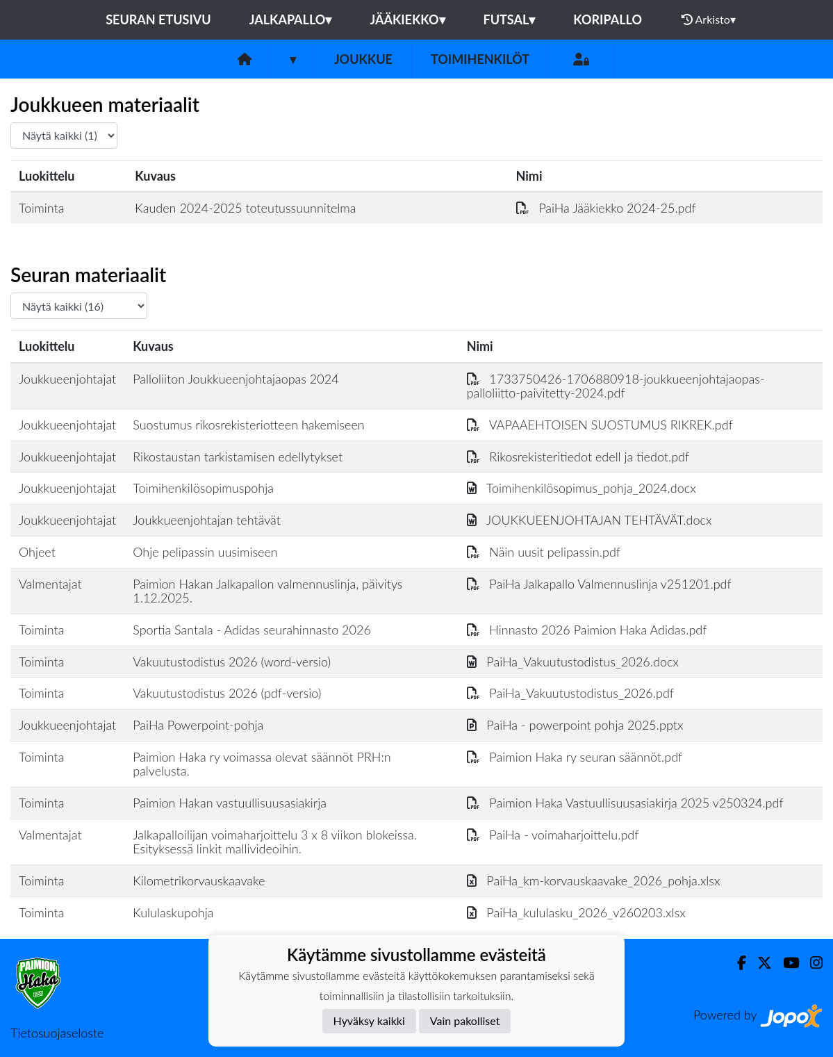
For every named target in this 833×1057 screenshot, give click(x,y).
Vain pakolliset (465, 1020)
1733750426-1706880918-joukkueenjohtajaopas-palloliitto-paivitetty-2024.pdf (616, 386)
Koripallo (607, 19)
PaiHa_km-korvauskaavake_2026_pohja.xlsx (593, 880)
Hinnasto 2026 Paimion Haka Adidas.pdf (587, 629)
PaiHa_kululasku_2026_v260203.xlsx (576, 912)
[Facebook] (736, 963)
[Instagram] (811, 963)
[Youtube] (785, 963)
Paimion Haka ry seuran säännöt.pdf (575, 756)
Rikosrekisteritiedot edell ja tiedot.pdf (578, 456)
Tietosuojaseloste (57, 1032)
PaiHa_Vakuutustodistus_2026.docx (573, 661)
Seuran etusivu (158, 19)
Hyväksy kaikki (369, 1020)
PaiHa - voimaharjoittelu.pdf (553, 834)
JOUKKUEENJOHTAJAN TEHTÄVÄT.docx (589, 519)
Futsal (510, 19)
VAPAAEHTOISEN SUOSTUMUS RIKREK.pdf (600, 424)
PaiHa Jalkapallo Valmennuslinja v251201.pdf (599, 583)
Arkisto (709, 19)
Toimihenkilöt (480, 59)
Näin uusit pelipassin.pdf (543, 551)
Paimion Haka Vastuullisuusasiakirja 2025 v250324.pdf (625, 802)
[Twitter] (759, 963)
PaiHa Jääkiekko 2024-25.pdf (606, 207)
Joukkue (363, 59)
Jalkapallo (290, 19)
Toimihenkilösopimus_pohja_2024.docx (581, 487)
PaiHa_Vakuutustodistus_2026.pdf (570, 692)
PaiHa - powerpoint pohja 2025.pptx (575, 724)
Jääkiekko (407, 19)
